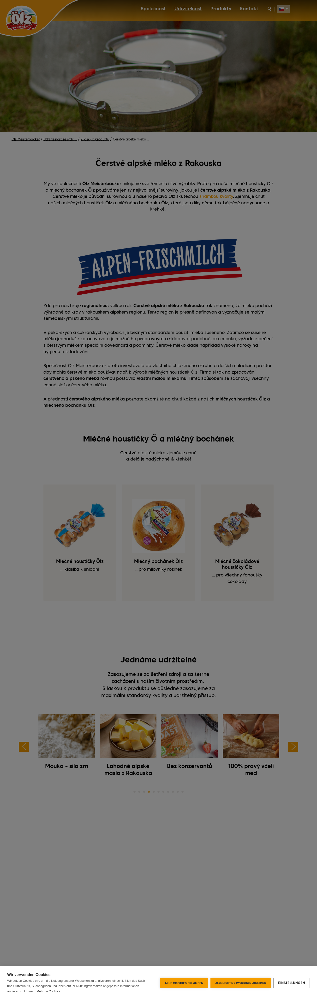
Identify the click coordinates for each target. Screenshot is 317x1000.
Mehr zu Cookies (48, 991)
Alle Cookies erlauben (184, 983)
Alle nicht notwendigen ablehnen (240, 983)
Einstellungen (291, 983)
